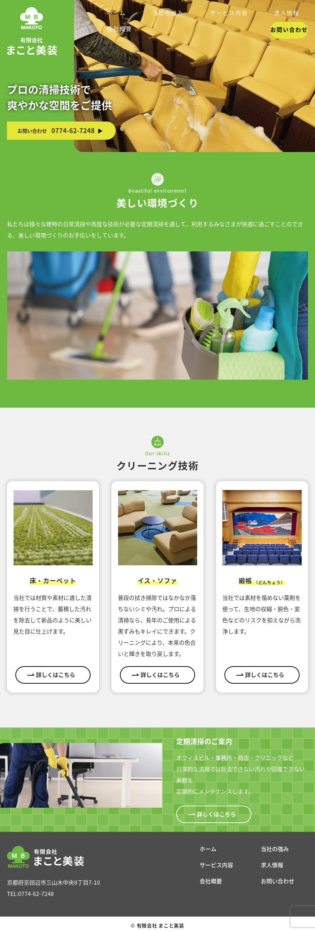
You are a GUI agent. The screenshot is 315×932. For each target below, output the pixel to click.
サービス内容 (216, 865)
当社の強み (275, 848)
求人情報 (272, 865)
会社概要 (211, 881)
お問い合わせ (286, 13)
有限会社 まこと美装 (157, 924)
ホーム (208, 848)
